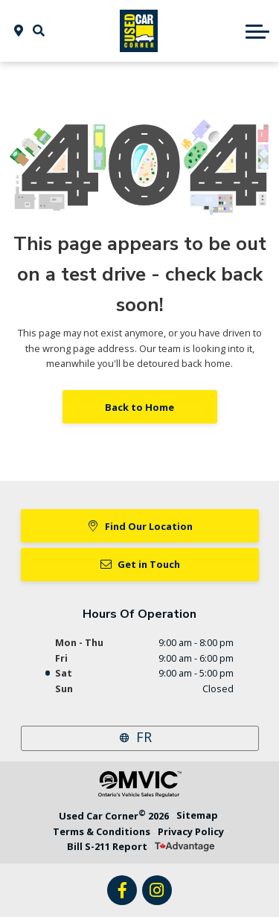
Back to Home (139, 407)
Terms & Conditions (101, 831)
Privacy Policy (191, 831)
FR (144, 737)
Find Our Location (139, 526)
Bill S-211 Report (107, 846)
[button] (39, 30)
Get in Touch (140, 564)
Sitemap (197, 815)
